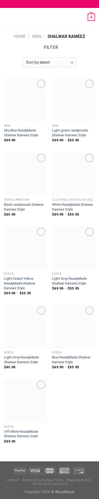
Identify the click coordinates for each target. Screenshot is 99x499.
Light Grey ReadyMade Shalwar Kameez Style (69, 280)
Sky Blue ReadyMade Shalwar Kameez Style (21, 132)
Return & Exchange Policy (43, 480)
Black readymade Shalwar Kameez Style (24, 206)
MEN (36, 36)
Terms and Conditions (50, 484)
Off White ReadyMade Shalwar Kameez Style (21, 433)
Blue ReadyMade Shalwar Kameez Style (71, 359)
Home (20, 36)
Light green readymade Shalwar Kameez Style (70, 132)
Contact (13, 480)
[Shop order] (49, 62)
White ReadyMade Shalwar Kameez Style (72, 206)
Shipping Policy (78, 480)
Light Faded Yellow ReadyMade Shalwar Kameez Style (19, 283)
